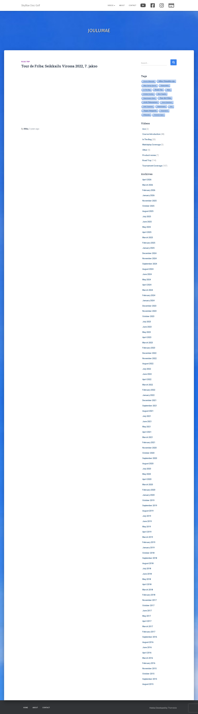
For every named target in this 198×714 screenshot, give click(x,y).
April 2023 (146, 337)
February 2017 (148, 632)
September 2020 (149, 458)
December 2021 (149, 400)
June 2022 (147, 374)
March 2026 (147, 185)
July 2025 (146, 216)
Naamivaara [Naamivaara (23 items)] (161, 106)
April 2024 (146, 285)
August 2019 (147, 511)
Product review (149, 155)
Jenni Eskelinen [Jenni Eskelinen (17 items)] (167, 102)
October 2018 (148, 553)
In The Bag (147, 139)
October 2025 (148, 206)
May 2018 (146, 579)
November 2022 (149, 358)
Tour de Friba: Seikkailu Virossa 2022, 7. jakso (59, 66)
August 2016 (147, 642)
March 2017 (147, 626)
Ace (144, 129)
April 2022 (146, 379)
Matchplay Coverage (151, 145)
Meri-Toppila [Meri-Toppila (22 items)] (162, 94)
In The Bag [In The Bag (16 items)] (147, 90)
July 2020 (146, 469)
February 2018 (148, 595)
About (122, 5)
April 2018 (146, 584)
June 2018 (147, 574)
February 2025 (148, 243)
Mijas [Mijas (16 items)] (168, 90)
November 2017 (149, 600)
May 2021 (146, 427)
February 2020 (148, 490)
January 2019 (148, 547)
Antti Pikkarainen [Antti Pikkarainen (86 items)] (151, 102)
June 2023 (147, 327)
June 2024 (147, 274)
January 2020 (148, 495)
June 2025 (147, 222)
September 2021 (149, 406)
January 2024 (148, 300)
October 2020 (148, 453)
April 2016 (146, 653)
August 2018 (147, 563)
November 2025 (149, 201)
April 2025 (146, 232)
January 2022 (148, 395)
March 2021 (147, 437)
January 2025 (148, 248)
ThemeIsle (172, 708)
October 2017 (148, 605)
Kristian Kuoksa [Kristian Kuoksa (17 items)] (148, 94)
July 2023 (146, 322)
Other (144, 150)
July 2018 (146, 568)
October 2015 (148, 674)
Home (25, 708)
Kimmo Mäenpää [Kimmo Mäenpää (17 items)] (149, 81)
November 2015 (149, 668)
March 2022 (147, 385)
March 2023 (147, 343)
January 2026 (148, 195)
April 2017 (146, 621)
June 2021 (147, 421)
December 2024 (149, 253)
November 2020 (149, 448)
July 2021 (146, 416)
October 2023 (148, 316)
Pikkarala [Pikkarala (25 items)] (147, 115)
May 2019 (146, 527)
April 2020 (146, 479)
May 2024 (146, 279)
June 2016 (147, 647)
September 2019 (149, 505)
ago (34, 129)
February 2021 (148, 442)
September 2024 (149, 264)
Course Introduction (151, 134)
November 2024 (149, 258)
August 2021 (147, 411)
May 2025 (146, 227)
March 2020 (147, 484)
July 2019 (146, 516)
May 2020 (146, 474)
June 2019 (147, 521)
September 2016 (149, 637)
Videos (111, 5)
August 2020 (147, 463)
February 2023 (148, 348)
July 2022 (146, 369)
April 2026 (146, 180)
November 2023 (149, 311)
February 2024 (148, 295)
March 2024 (147, 290)
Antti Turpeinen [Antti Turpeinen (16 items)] (148, 106)
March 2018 (147, 590)
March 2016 (147, 658)
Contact (132, 5)
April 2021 (146, 432)
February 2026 (148, 190)
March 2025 (147, 237)
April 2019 (146, 532)
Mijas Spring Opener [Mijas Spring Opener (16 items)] (150, 85)
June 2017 (147, 611)
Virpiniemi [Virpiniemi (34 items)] (164, 111)
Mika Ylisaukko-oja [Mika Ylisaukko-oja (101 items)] (167, 81)
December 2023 (149, 306)
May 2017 (146, 616)
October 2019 (148, 500)
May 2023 (146, 332)
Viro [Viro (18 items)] (171, 106)
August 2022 (147, 364)
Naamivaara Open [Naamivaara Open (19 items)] (149, 98)
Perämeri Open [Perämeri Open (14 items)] (159, 115)
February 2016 (148, 663)
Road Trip (25, 62)
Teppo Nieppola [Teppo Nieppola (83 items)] (150, 111)
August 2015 (147, 684)
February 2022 (148, 390)
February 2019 (148, 542)
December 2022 (149, 353)
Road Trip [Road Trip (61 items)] (158, 90)
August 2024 (147, 269)
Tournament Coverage (152, 166)
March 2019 (147, 537)
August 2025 (147, 211)
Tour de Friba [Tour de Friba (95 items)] (165, 98)
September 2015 (149, 679)
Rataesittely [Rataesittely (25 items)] (165, 85)
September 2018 (149, 558)
